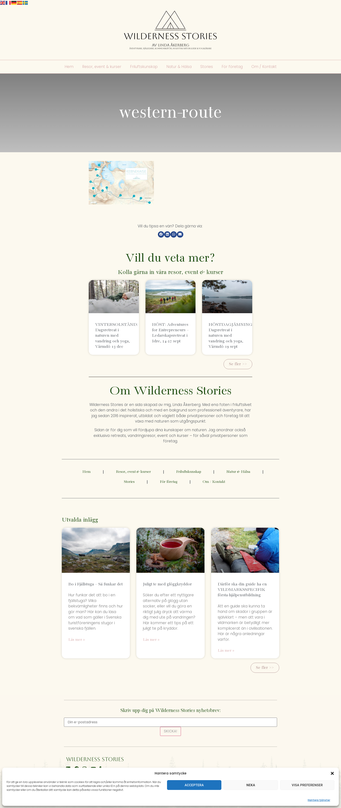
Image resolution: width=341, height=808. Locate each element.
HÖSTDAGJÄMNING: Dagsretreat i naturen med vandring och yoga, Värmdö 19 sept (231, 335)
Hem (69, 66)
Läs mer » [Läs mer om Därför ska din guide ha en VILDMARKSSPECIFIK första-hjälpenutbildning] (226, 651)
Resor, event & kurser (101, 66)
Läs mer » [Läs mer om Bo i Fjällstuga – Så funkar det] (76, 640)
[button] (332, 773)
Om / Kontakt (264, 66)
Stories (206, 66)
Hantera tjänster (319, 800)
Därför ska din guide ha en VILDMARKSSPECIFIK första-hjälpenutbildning (242, 589)
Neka (250, 785)
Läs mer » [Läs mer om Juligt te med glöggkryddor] (151, 640)
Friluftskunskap (144, 66)
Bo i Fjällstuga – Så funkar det (95, 584)
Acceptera (194, 785)
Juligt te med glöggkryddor (167, 584)
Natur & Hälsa (179, 66)
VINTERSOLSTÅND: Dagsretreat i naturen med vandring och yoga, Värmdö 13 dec (116, 335)
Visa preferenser (307, 785)
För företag (232, 66)
